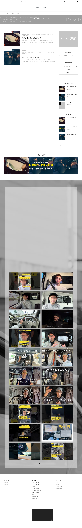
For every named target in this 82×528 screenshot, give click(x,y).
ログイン (58, 482)
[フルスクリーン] (51, 520)
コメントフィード (59, 486)
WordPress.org (59, 488)
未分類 (68, 69)
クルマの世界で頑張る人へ (36, 490)
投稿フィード (58, 484)
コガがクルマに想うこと (36, 492)
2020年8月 (6, 482)
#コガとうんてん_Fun (35, 482)
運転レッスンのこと (68, 76)
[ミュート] (49, 520)
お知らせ (33, 486)
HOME (15, 1)
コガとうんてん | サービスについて (27, 1)
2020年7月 (6, 484)
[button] (42, 271)
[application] (42, 515)
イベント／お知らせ (50, 1)
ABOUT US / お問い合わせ (63, 1)
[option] (16, 165)
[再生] (33, 520)
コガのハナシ (40, 1)
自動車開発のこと (68, 72)
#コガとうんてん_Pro (35, 484)
